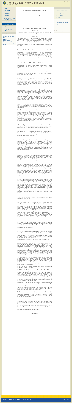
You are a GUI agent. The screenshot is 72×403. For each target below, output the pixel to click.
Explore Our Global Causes (62, 12)
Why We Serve (7, 21)
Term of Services (66, 399)
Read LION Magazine (61, 15)
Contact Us (6, 15)
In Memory (6, 26)
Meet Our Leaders (60, 17)
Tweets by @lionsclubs (59, 32)
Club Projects (7, 10)
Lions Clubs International (62, 22)
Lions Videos (59, 28)
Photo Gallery (7, 13)
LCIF (58, 24)
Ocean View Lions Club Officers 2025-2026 (9, 19)
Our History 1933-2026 (9, 24)
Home (5, 8)
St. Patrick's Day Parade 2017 (8, 30)
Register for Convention (61, 10)
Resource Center (60, 26)
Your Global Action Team (62, 14)
